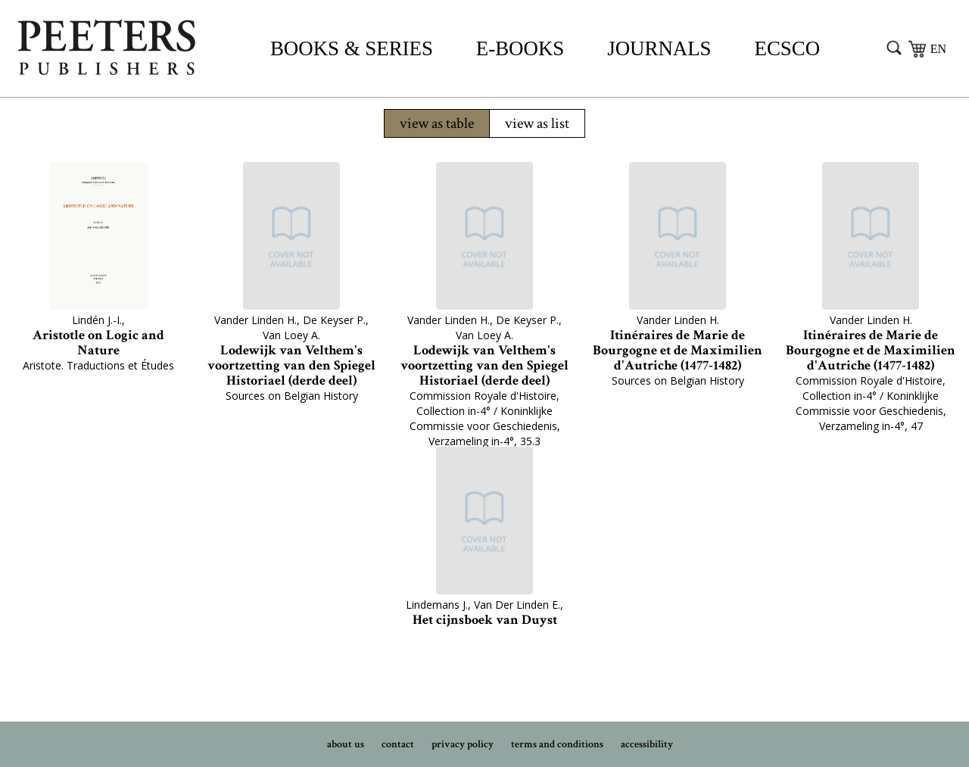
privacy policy (463, 744)
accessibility (647, 744)
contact (398, 744)
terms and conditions (557, 744)
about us (345, 744)
